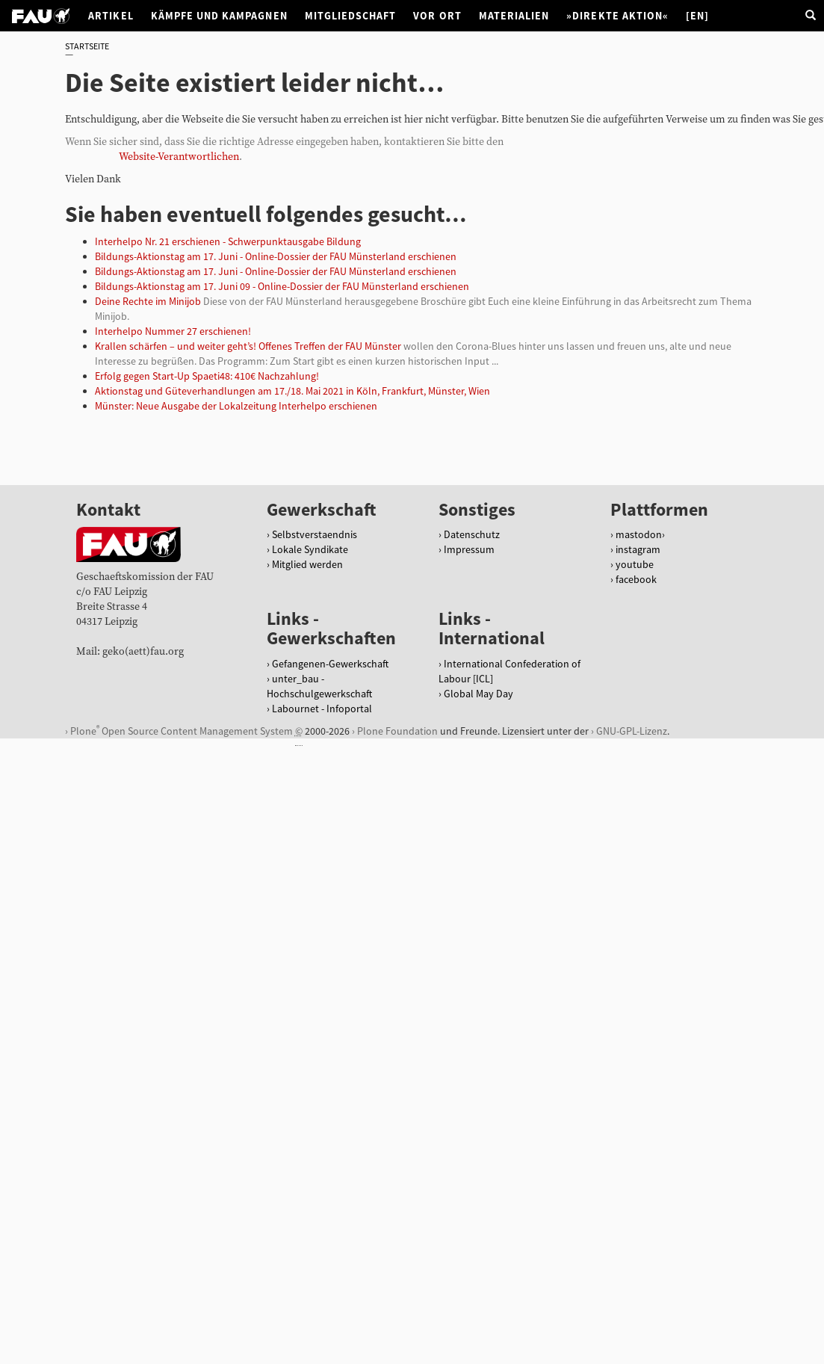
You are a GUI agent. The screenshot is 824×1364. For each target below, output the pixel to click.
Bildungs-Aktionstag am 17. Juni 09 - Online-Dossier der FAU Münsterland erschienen (282, 286)
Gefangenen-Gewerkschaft (330, 663)
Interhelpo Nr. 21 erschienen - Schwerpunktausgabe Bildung (228, 241)
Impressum (469, 549)
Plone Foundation (397, 731)
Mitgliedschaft (351, 15)
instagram (638, 549)
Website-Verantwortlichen (179, 157)
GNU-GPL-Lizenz (631, 731)
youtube (635, 564)
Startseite (87, 46)
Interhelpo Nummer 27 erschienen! (173, 331)
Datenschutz (472, 534)
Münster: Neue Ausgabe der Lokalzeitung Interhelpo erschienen (236, 406)
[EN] (697, 15)
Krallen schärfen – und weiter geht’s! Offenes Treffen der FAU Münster (248, 346)
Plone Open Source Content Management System (181, 730)
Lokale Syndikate (310, 549)
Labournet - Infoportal (322, 708)
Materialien (514, 15)
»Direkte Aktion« (617, 15)
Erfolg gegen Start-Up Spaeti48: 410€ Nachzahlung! (207, 376)
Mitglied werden (307, 564)
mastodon (639, 534)
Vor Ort (437, 15)
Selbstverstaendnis (314, 534)
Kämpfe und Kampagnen (219, 15)
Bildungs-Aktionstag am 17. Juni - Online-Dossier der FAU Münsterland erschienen (275, 256)
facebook (636, 579)
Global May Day (478, 693)
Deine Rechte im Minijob (148, 301)
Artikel (110, 15)
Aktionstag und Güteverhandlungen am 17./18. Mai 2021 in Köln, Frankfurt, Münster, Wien (292, 391)
